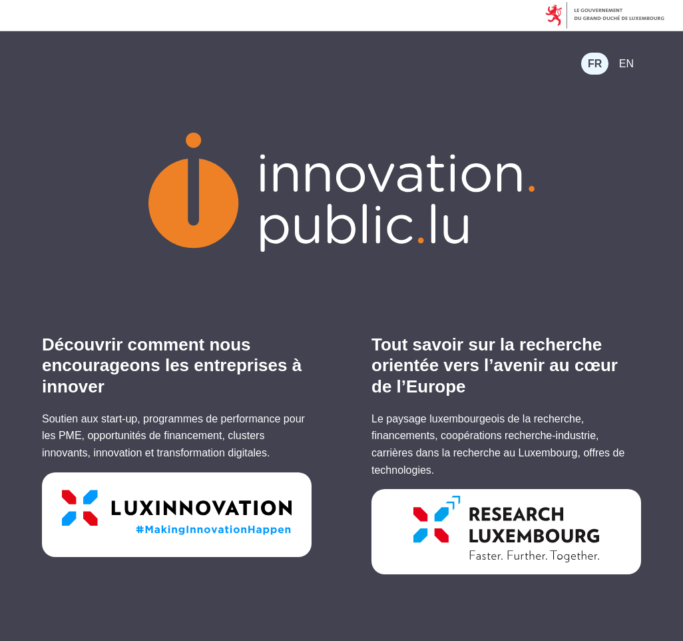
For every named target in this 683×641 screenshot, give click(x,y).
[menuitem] (594, 64)
